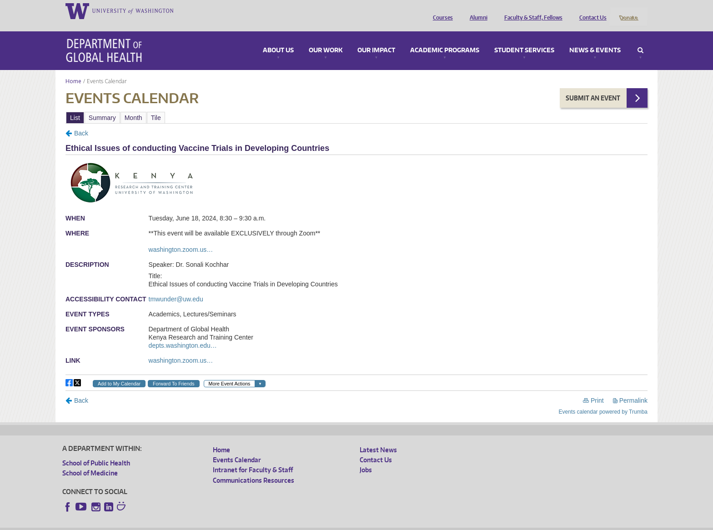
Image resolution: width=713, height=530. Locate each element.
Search (640, 38)
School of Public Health (96, 451)
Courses (441, 10)
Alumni (476, 10)
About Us (278, 38)
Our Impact (376, 38)
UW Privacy (182, 523)
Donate (628, 10)
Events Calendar (237, 448)
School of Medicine (90, 461)
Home (73, 69)
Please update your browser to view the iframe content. (356, 105)
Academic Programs (444, 38)
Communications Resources (253, 468)
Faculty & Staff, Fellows (531, 10)
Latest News (378, 437)
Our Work (325, 38)
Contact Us (590, 10)
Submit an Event (593, 86)
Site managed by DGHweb (274, 523)
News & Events (595, 38)
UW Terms (219, 523)
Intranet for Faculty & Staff (253, 458)
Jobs (366, 458)
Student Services (524, 38)
